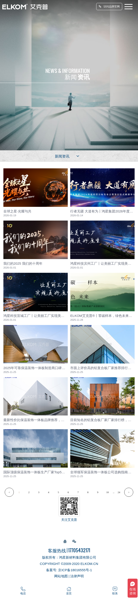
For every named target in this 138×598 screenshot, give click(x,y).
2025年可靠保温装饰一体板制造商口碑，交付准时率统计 (35, 368)
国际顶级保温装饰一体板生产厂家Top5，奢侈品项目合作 (35, 472)
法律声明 (77, 576)
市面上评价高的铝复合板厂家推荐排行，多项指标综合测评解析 (102, 368)
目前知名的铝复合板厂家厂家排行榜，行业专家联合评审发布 (102, 420)
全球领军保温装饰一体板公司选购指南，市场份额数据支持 (102, 472)
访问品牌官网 (109, 6)
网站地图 (61, 576)
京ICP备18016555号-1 (75, 570)
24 (119, 492)
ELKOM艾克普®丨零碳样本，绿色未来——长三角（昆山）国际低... (102, 316)
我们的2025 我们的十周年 (22, 263)
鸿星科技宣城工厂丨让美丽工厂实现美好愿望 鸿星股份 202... (35, 316)
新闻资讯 (67, 156)
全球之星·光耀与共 (17, 211)
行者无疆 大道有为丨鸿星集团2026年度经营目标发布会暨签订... (102, 211)
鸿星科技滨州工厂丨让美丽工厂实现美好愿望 (102, 263)
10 (107, 492)
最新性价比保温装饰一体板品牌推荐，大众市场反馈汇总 (35, 420)
